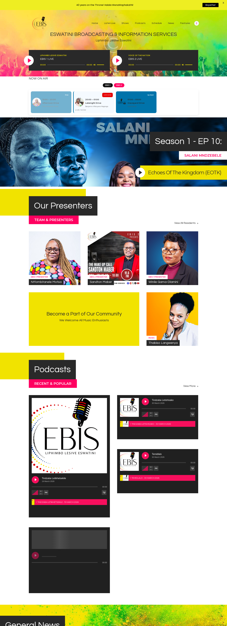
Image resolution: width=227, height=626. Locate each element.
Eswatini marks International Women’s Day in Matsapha (190, 583)
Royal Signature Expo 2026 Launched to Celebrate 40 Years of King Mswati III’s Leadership (30, 583)
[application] (72, 65)
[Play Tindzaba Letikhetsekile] (57, 401)
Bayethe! (212, 5)
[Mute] (94, 64)
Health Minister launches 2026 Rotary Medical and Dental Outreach (112, 583)
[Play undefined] (57, 455)
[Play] (29, 61)
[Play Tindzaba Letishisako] (145, 401)
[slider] (101, 64)
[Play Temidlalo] (145, 455)
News (12, 574)
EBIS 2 (119, 85)
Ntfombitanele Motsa (46, 282)
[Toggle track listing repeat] (67, 414)
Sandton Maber (101, 282)
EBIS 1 (107, 85)
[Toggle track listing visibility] (104, 414)
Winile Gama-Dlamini (163, 282)
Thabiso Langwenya (163, 343)
